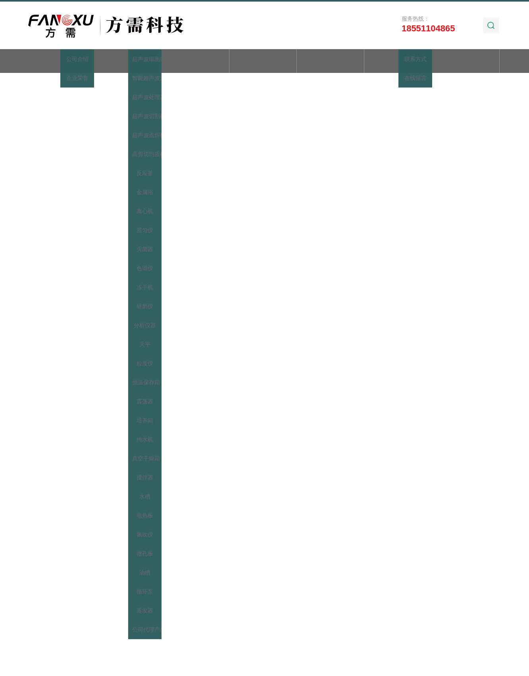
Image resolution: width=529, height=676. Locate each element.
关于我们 (127, 61)
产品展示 (195, 61)
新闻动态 (262, 61)
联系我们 (466, 61)
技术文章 (330, 61)
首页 (60, 61)
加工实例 (398, 61)
